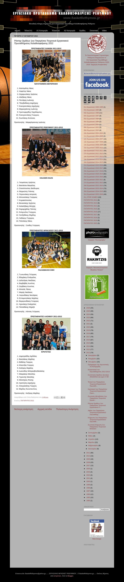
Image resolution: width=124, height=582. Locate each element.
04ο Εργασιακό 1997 (91, 116)
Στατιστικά (94, 31)
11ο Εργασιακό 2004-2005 (93, 136)
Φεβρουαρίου (93, 445)
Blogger (70, 576)
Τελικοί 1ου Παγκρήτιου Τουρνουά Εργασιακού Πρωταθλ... (97, 384)
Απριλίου (91, 439)
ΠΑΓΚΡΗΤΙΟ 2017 (90, 215)
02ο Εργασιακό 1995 (91, 110)
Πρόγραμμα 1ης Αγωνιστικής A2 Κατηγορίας (98, 365)
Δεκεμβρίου (92, 355)
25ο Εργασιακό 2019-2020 (93, 177)
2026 (88, 308)
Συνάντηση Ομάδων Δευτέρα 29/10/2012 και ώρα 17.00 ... (98, 377)
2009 (88, 459)
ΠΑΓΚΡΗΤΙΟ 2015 (90, 209)
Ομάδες (82, 31)
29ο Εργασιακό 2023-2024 (93, 188)
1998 (88, 488)
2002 (88, 475)
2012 (88, 352)
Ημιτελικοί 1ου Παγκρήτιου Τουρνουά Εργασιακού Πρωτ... (97, 391)
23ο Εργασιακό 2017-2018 (93, 171)
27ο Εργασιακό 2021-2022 (93, 182)
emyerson (57, 576)
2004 (88, 469)
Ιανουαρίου (92, 449)
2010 (88, 456)
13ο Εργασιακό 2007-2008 (93, 142)
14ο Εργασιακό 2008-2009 (93, 145)
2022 (88, 321)
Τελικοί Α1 (28, 31)
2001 (88, 478)
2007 (88, 465)
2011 (88, 453)
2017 (88, 337)
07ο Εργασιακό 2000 (91, 124)
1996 (88, 494)
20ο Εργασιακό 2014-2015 (93, 162)
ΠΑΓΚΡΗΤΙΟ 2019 (90, 220)
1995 (88, 497)
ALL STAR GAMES (91, 197)
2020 (88, 327)
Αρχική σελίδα (45, 409)
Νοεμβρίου (92, 359)
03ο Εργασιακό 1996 (91, 113)
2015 (88, 343)
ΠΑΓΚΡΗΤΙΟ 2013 (90, 203)
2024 (88, 314)
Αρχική (17, 31)
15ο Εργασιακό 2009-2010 (93, 148)
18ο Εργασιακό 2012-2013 (93, 156)
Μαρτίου (91, 442)
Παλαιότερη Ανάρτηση (67, 409)
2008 (88, 462)
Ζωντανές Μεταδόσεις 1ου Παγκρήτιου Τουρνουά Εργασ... (97, 398)
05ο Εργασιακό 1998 (91, 119)
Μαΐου (90, 436)
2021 (88, 324)
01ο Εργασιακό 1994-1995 (93, 107)
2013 (88, 349)
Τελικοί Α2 (56, 31)
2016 (88, 340)
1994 (88, 500)
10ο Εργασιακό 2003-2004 (93, 133)
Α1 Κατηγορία (42, 31)
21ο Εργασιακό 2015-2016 (93, 165)
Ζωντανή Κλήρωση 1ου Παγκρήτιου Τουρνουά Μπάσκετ (97, 427)
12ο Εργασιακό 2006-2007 (93, 139)
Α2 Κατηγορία (69, 31)
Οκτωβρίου (92, 362)
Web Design (96, 539)
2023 (88, 317)
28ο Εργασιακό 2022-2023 (93, 185)
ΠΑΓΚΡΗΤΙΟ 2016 (90, 212)
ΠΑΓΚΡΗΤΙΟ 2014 (90, 206)
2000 (88, 481)
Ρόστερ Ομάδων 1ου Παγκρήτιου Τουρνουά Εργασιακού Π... (97, 405)
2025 (88, 311)
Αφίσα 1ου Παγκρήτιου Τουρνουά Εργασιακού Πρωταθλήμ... (97, 412)
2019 (88, 330)
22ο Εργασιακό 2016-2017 (93, 168)
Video (104, 31)
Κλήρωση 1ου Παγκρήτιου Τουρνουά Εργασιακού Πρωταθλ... (97, 419)
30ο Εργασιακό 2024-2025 (93, 191)
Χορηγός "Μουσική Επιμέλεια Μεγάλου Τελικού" (97, 267)
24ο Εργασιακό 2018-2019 (93, 174)
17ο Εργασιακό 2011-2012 (93, 153)
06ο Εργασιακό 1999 (91, 122)
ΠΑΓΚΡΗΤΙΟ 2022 (90, 223)
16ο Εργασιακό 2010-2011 (93, 151)
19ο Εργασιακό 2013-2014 (93, 159)
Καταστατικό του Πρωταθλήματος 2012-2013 (99, 371)
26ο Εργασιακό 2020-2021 (93, 180)
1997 (88, 491)
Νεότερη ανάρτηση (23, 409)
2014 (88, 346)
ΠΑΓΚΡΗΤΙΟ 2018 (90, 217)
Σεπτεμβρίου (93, 433)
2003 (88, 472)
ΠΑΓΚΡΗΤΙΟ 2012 (27, 401)
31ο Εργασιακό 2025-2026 (93, 194)
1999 (88, 485)
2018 (88, 333)
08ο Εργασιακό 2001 (91, 127)
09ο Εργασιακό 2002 (91, 130)
